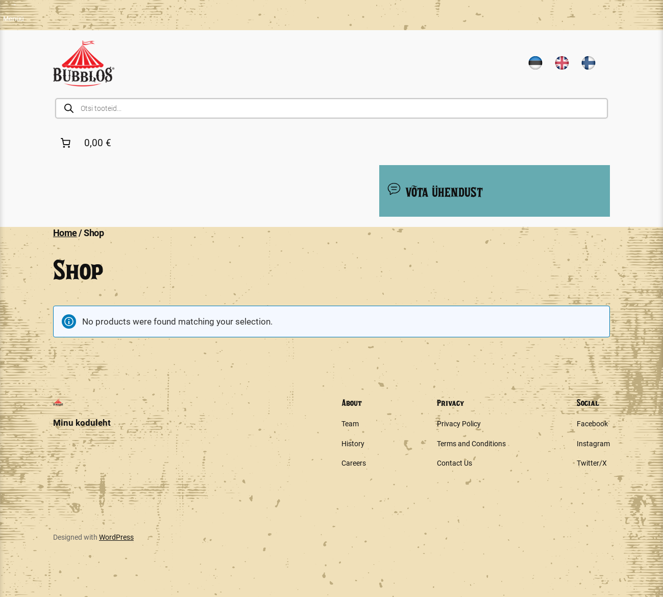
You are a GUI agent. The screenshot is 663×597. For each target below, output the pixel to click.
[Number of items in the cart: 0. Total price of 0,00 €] (88, 142)
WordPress (116, 537)
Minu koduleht (82, 423)
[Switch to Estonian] (535, 63)
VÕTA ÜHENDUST (434, 189)
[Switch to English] (562, 63)
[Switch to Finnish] (588, 63)
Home (65, 232)
